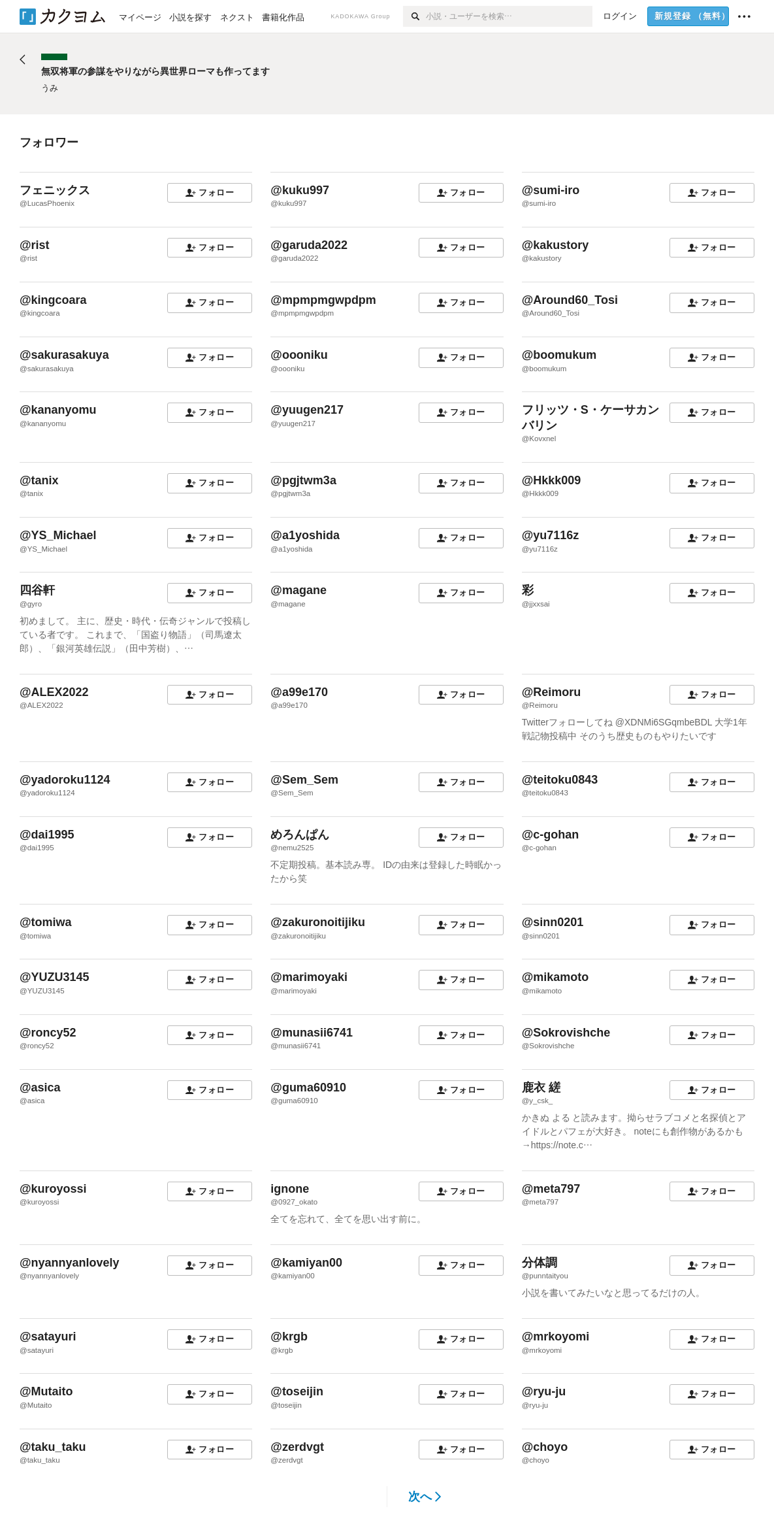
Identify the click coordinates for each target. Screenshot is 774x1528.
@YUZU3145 (54, 977)
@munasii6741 (311, 1032)
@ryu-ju (544, 1391)
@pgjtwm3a (303, 480)
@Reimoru (551, 692)
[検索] (414, 16)
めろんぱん (299, 834)
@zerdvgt (297, 1446)
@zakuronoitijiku (317, 922)
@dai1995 (47, 834)
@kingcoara (53, 300)
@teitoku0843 (560, 779)
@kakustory (555, 245)
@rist (35, 245)
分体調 (539, 1262)
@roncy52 (48, 1032)
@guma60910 (308, 1087)
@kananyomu (58, 409)
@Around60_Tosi (570, 300)
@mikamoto (555, 977)
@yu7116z (550, 535)
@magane (298, 590)
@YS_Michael (58, 535)
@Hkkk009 (551, 480)
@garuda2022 (308, 245)
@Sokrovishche (566, 1032)
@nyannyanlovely (70, 1262)
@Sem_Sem (304, 779)
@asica (40, 1087)
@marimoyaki (308, 977)
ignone (289, 1188)
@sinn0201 (553, 922)
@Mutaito (46, 1391)
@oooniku (299, 354)
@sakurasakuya (64, 354)
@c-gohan (550, 834)
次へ (425, 1496)
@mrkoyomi (556, 1336)
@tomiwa (46, 922)
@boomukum (559, 354)
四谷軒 (37, 590)
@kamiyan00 (306, 1262)
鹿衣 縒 (541, 1087)
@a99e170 (299, 692)
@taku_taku (53, 1446)
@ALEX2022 (54, 692)
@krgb (289, 1336)
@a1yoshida (305, 535)
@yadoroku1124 (65, 779)
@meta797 (551, 1188)
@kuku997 (299, 190)
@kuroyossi (53, 1188)
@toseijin (296, 1391)
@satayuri (48, 1336)
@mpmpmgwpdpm (323, 300)
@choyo (545, 1446)
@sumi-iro (551, 190)
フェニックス (55, 190)
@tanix (39, 480)
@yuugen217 (307, 409)
